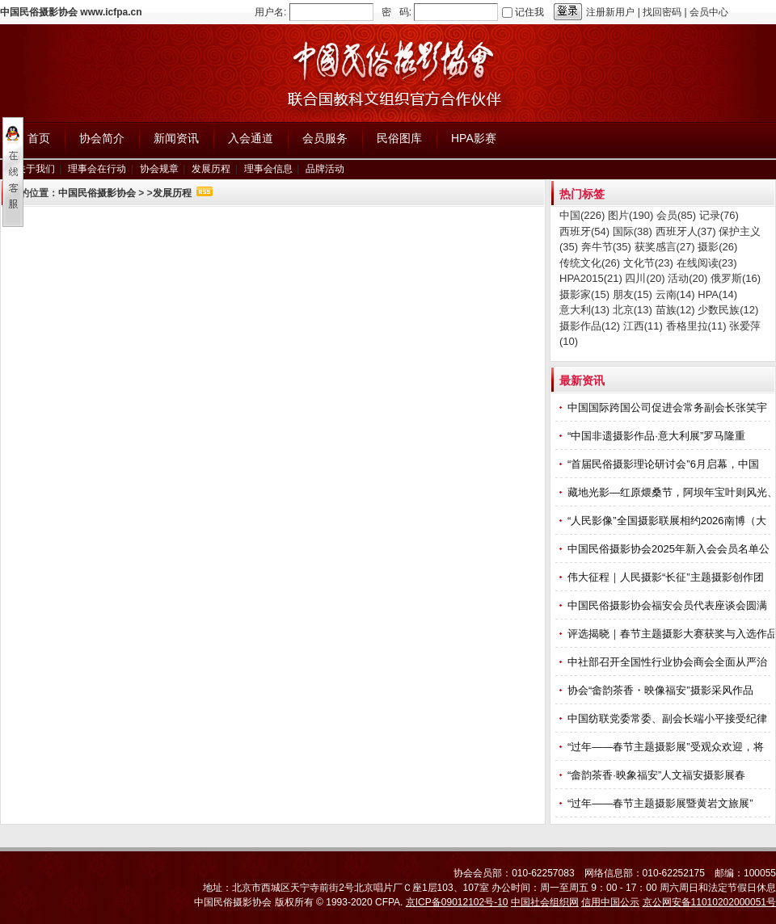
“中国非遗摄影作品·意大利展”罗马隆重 (658, 436)
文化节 (648, 263)
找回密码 (662, 12)
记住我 (529, 12)
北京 (632, 310)
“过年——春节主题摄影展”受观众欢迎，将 (666, 747)
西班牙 (584, 231)
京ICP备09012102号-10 (457, 902)
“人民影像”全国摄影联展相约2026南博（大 (668, 520)
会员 (676, 215)
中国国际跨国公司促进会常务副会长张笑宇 (668, 407)
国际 (632, 231)
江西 (643, 326)
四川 (644, 278)
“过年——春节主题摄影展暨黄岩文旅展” (661, 803)
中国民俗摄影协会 (97, 193)
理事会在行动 (97, 168)
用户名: (270, 12)
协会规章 (159, 168)
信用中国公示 (610, 902)
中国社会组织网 (545, 902)
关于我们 (35, 168)
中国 (582, 215)
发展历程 (211, 168)
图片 (630, 215)
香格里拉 (696, 326)
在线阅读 (707, 263)
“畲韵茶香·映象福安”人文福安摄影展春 (658, 775)
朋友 (632, 294)
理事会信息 (268, 168)
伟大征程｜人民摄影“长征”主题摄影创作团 (666, 577)
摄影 (717, 247)
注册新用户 (610, 12)
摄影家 (584, 294)
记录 (719, 215)
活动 (687, 278)
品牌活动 (325, 168)
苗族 (675, 310)
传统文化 (589, 263)
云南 (675, 294)
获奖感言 (665, 247)
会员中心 (709, 12)
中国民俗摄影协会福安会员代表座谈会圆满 (668, 605)
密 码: (396, 12)
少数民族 (728, 310)
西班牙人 (686, 231)
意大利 (584, 310)
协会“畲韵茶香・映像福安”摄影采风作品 (661, 690)
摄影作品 (589, 326)
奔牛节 (606, 247)
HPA (717, 294)
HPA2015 (590, 278)
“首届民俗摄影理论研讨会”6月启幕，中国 (664, 464)
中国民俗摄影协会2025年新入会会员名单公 (670, 549)
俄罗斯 (736, 278)
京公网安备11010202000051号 (709, 902)
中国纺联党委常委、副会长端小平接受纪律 (668, 718)
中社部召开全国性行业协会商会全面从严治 (668, 662)
